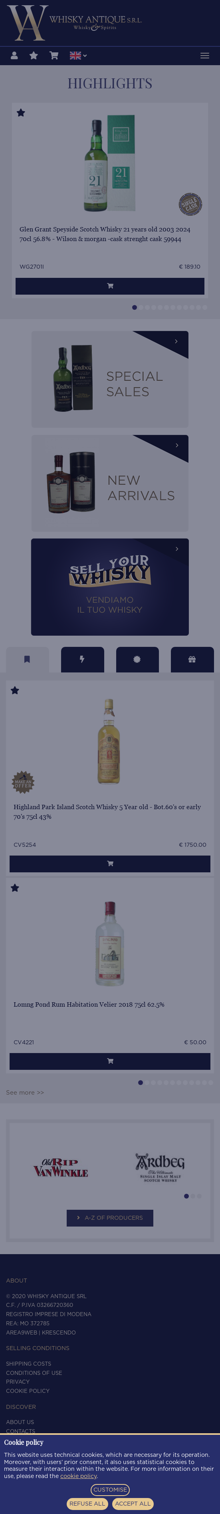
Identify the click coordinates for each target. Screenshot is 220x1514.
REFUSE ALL (87, 1504)
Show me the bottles (110, 821)
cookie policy (78, 1476)
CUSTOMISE (110, 1490)
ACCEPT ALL (133, 1504)
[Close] (173, 682)
